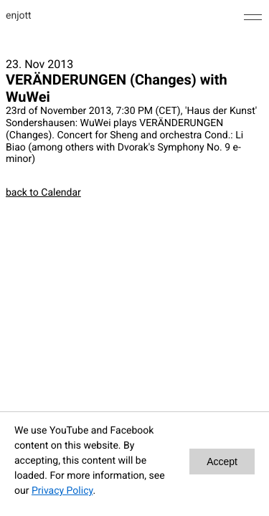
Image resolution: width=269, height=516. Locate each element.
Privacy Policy (62, 491)
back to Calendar (43, 193)
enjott (19, 16)
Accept (222, 461)
